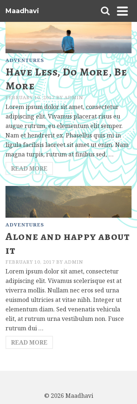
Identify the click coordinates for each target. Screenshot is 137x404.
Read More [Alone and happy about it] (29, 342)
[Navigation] (122, 11)
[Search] (105, 11)
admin (73, 97)
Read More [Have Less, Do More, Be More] (29, 168)
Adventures (24, 60)
